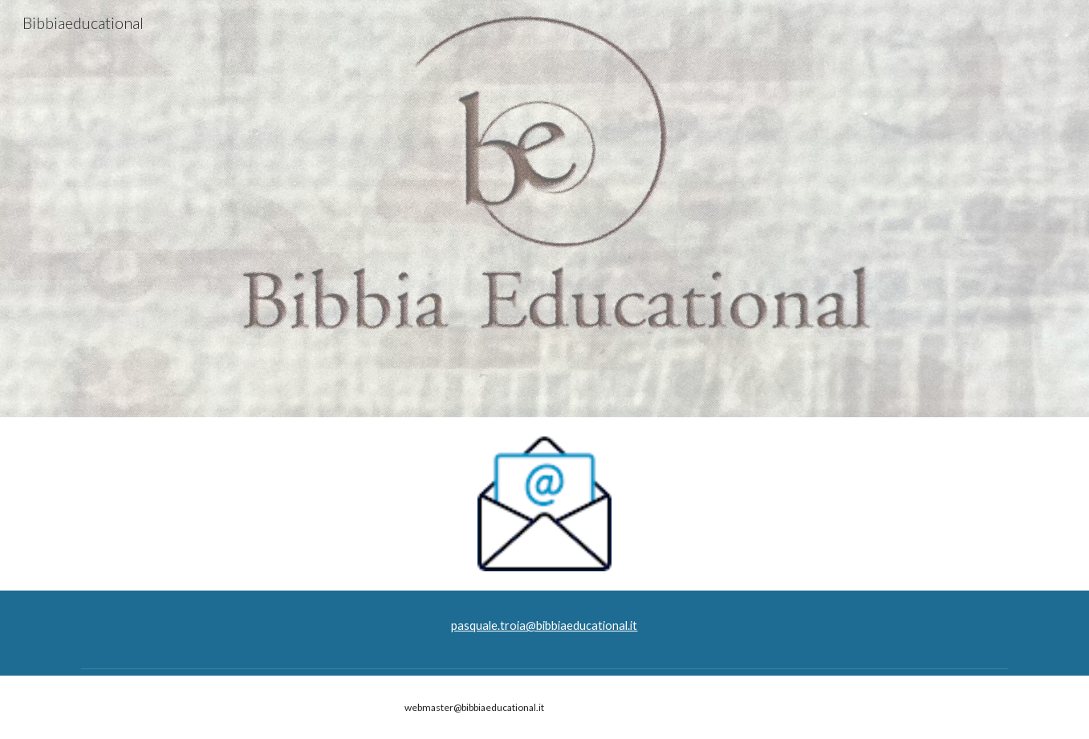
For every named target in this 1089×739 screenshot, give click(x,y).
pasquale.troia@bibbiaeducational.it (544, 625)
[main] (544, 626)
